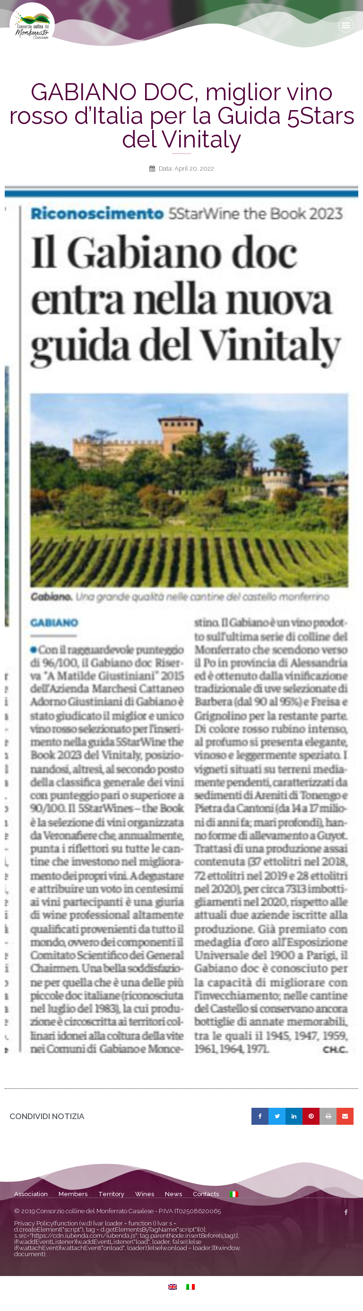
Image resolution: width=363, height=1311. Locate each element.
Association (31, 1194)
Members (73, 1194)
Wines (144, 1194)
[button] (346, 25)
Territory (111, 1194)
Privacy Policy (33, 1223)
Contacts (206, 1194)
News (173, 1194)
